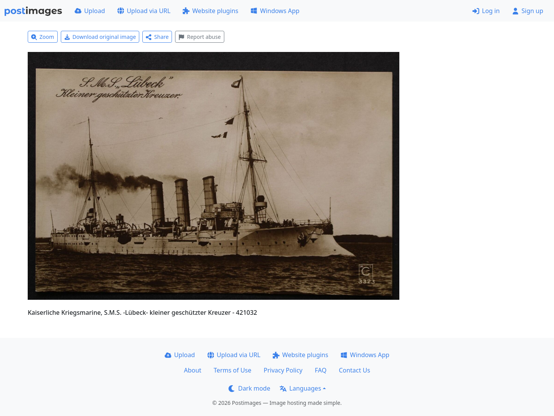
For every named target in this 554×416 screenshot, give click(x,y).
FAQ (320, 370)
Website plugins (210, 11)
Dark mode (249, 388)
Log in (486, 11)
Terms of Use (232, 370)
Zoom (42, 36)
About (192, 370)
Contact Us (354, 370)
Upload (90, 11)
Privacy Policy (283, 370)
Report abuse (199, 36)
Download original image (100, 36)
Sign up (527, 11)
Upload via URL (143, 11)
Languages (300, 388)
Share (157, 36)
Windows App (274, 11)
